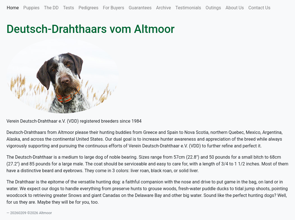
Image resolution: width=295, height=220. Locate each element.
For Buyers (113, 7)
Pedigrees (88, 7)
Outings (213, 7)
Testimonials (188, 7)
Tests (68, 7)
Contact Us (259, 7)
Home (14, 7)
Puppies (31, 7)
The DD (51, 7)
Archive (163, 7)
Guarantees (140, 7)
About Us (235, 7)
